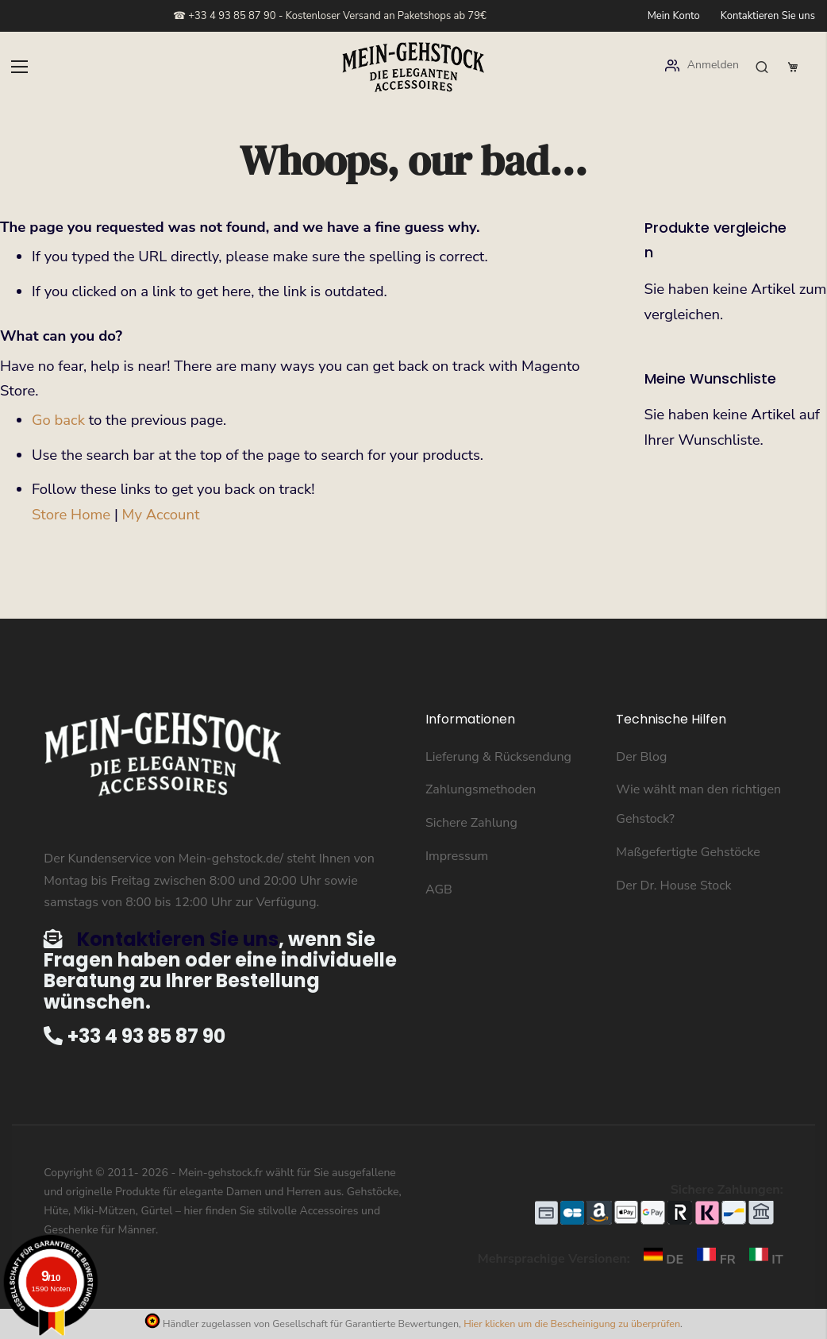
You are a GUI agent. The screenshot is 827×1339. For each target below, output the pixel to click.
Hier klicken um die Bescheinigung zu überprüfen (572, 1323)
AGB (438, 889)
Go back (58, 420)
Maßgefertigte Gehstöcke (688, 852)
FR (713, 1259)
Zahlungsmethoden (480, 789)
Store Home (71, 514)
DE (660, 1259)
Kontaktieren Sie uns (768, 16)
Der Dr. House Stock (673, 885)
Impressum (456, 856)
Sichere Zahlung (471, 823)
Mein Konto (674, 16)
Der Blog (641, 757)
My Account (161, 514)
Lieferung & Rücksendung (498, 757)
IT (761, 1259)
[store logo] (413, 67)
